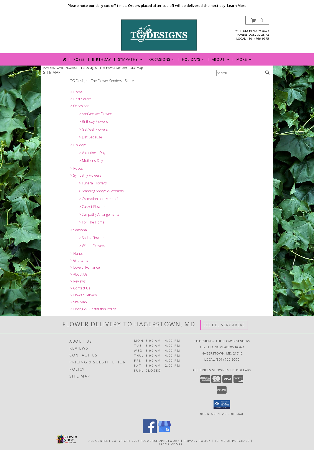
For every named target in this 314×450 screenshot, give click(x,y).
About (221, 59)
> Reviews (78, 281)
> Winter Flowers (92, 245)
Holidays (193, 59)
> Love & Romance (85, 267)
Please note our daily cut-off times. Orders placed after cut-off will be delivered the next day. (157, 5)
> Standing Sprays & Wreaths (101, 191)
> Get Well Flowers (93, 129)
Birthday (101, 59)
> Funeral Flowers (93, 183)
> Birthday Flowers (93, 121)
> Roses (76, 168)
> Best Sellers (80, 99)
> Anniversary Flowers (96, 113)
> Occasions (79, 105)
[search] (267, 72)
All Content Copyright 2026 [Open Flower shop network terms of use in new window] (114, 440)
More (244, 59)
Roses (79, 59)
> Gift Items (79, 260)
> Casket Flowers (92, 206)
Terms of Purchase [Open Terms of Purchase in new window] (232, 440)
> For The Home (91, 222)
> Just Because (90, 137)
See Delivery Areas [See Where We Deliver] (224, 324)
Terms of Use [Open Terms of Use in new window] (171, 443)
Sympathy (130, 59)
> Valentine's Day (92, 152)
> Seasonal (78, 230)
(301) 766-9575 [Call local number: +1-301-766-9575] (258, 38)
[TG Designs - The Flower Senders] (158, 35)
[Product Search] (240, 73)
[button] (257, 20)
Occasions (162, 59)
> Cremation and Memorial (99, 198)
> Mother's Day (91, 160)
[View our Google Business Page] (164, 432)
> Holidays (78, 145)
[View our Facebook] (150, 432)
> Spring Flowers (92, 237)
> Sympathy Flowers (85, 175)
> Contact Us (80, 288)
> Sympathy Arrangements (99, 214)
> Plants (76, 253)
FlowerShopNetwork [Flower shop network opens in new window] (160, 440)
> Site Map (78, 302)
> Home (76, 92)
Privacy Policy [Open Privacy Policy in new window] (197, 440)
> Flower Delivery (83, 295)
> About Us (78, 274)
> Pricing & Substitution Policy (93, 309)
